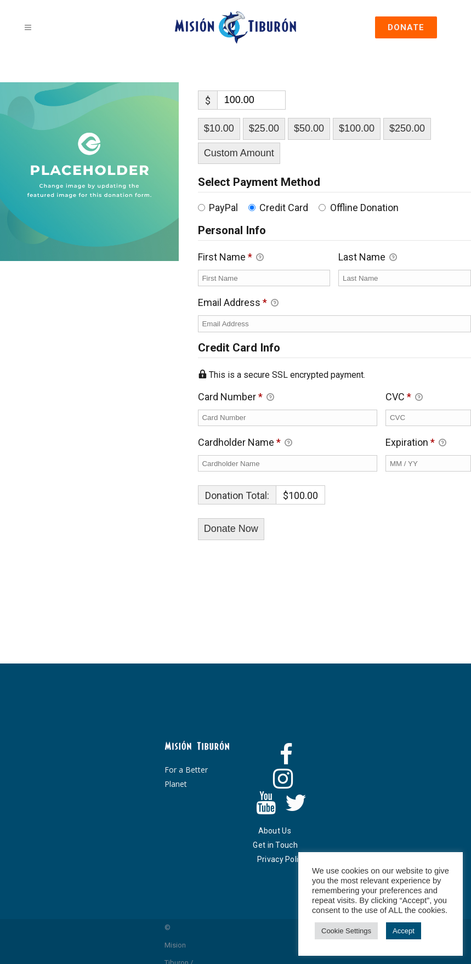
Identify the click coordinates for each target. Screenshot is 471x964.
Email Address (238, 303)
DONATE (406, 27)
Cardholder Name (245, 443)
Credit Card (283, 207)
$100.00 (356, 128)
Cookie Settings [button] (346, 931)
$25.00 (264, 128)
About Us (274, 830)
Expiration (415, 443)
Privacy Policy (282, 859)
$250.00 (407, 128)
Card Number (288, 397)
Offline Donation (364, 207)
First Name (231, 258)
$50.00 (309, 128)
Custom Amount (239, 153)
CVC (404, 398)
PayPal (223, 207)
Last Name (367, 258)
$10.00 (219, 128)
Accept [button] (404, 931)
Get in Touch (275, 845)
